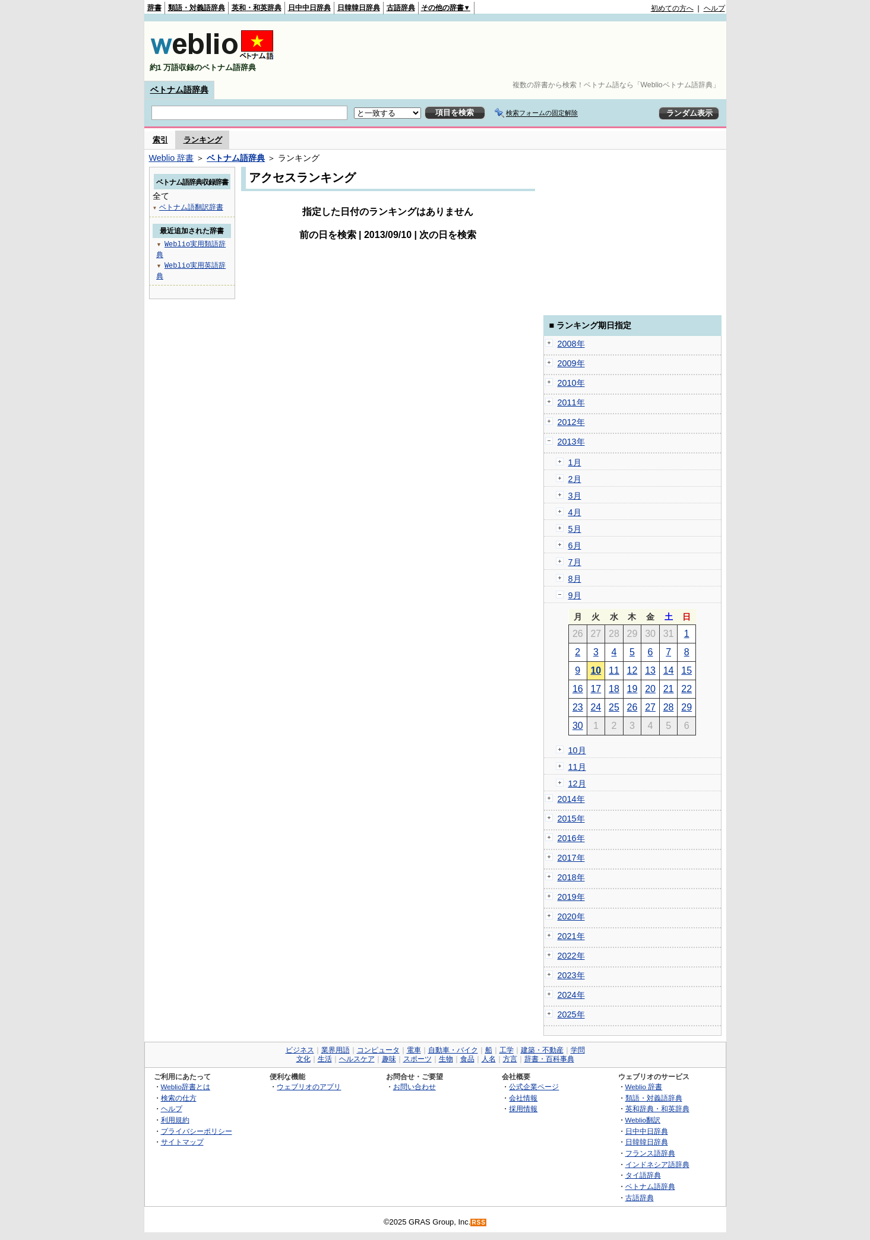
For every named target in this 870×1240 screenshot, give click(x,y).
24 (595, 707)
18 (614, 689)
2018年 (571, 877)
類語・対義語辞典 (196, 7)
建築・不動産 (542, 1050)
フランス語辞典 (650, 1153)
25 (614, 707)
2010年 (571, 383)
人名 (489, 1059)
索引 (160, 139)
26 (632, 707)
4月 (574, 512)
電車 (414, 1050)
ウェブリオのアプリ (309, 1086)
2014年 (571, 799)
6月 (574, 545)
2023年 (571, 975)
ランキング (203, 139)
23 (577, 707)
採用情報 (523, 1108)
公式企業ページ (534, 1086)
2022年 (571, 955)
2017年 (571, 857)
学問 (578, 1050)
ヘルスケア (357, 1059)
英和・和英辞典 (256, 7)
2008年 (571, 343)
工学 (506, 1050)
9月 (574, 595)
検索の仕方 (179, 1098)
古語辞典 (401, 7)
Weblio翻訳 (642, 1120)
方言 (510, 1059)
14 (668, 670)
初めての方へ (672, 8)
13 (650, 670)
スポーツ (417, 1059)
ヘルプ (714, 8)
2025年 (571, 1014)
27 (650, 707)
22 (686, 689)
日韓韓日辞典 (358, 7)
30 (577, 726)
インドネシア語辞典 (657, 1164)
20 (650, 689)
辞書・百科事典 (549, 1059)
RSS (479, 1222)
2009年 (571, 363)
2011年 (571, 402)
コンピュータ (378, 1050)
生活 (325, 1059)
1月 (574, 462)
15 (686, 670)
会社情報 (523, 1098)
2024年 (571, 995)
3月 (574, 495)
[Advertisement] (509, 51)
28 (668, 707)
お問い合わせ (414, 1086)
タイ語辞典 (643, 1175)
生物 (446, 1059)
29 (686, 707)
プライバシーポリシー (196, 1131)
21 (668, 689)
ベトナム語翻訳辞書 (191, 207)
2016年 (571, 838)
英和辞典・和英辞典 (657, 1108)
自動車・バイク (453, 1050)
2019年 (571, 897)
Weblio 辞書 (171, 158)
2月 (574, 479)
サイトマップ (182, 1142)
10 (595, 670)
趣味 (389, 1059)
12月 (577, 783)
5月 (574, 529)
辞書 (154, 7)
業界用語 (335, 1050)
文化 (303, 1059)
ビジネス (300, 1050)
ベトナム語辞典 (179, 89)
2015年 (571, 818)
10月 (577, 750)
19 (632, 689)
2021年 (571, 936)
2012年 (571, 422)
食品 (467, 1059)
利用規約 (175, 1120)
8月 (574, 578)
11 (614, 670)
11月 (577, 767)
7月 (574, 562)
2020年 (571, 916)
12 (632, 670)
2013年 (571, 441)
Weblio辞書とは (185, 1086)
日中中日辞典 (309, 7)
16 (577, 689)
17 (595, 689)
